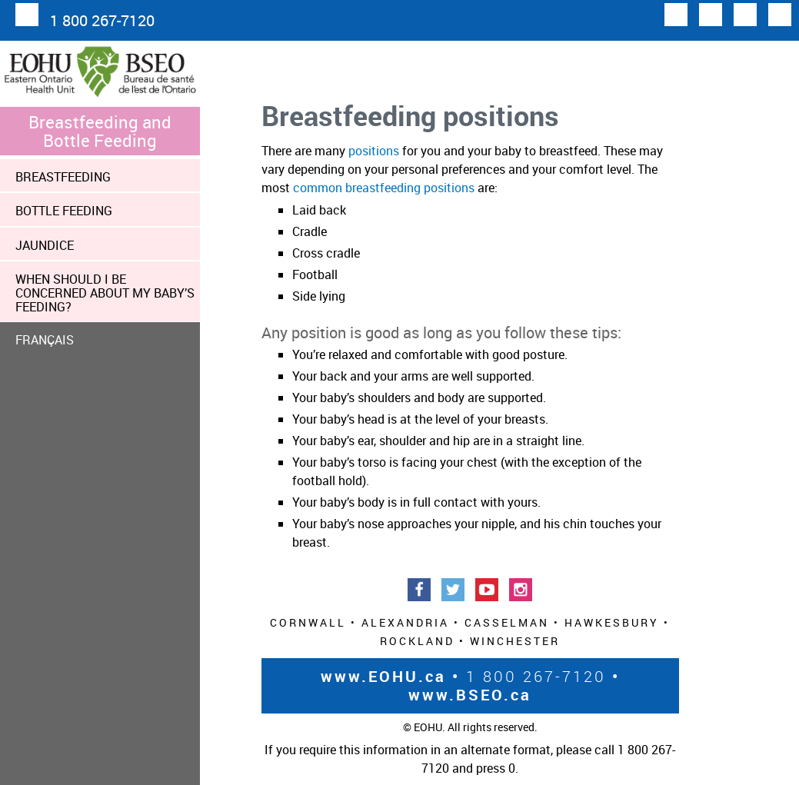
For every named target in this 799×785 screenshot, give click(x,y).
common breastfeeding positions (383, 187)
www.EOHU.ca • (390, 676)
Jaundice (44, 245)
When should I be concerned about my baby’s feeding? (105, 292)
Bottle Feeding (63, 210)
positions (373, 150)
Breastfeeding (63, 176)
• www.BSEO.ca (514, 685)
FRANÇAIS (44, 339)
